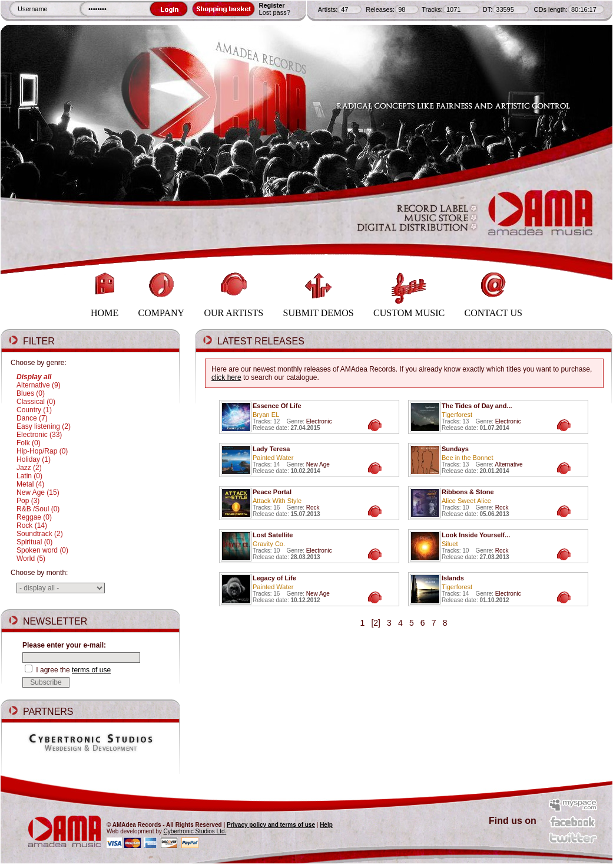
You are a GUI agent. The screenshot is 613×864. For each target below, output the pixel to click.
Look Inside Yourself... (476, 534)
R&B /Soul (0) (37, 509)
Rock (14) (31, 525)
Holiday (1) (33, 459)
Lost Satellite (273, 534)
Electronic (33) (39, 435)
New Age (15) (37, 492)
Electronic (319, 421)
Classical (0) (35, 401)
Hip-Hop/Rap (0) (42, 451)
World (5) (30, 558)
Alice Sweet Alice (466, 500)
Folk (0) (28, 443)
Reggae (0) (34, 517)
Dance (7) (32, 418)
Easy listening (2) (43, 426)
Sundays (455, 448)
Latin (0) (29, 476)
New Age (318, 464)
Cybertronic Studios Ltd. (195, 831)
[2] (376, 623)
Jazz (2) (29, 468)
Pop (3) (27, 501)
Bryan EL (266, 414)
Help (326, 825)
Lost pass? (274, 12)
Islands (453, 578)
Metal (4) (30, 484)
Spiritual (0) (34, 542)
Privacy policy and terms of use (271, 825)
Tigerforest (457, 414)
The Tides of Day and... (477, 405)
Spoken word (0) (42, 550)
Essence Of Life (277, 405)
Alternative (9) (38, 385)
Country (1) (34, 410)
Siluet (450, 543)
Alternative (508, 464)
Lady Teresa (271, 448)
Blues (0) (30, 393)
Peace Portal (272, 491)
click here (226, 377)
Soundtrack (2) (39, 534)
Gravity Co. (269, 543)
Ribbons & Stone (468, 491)
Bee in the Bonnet (467, 457)
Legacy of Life (274, 578)
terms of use (91, 670)
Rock (313, 507)
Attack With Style (277, 500)
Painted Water (273, 457)
